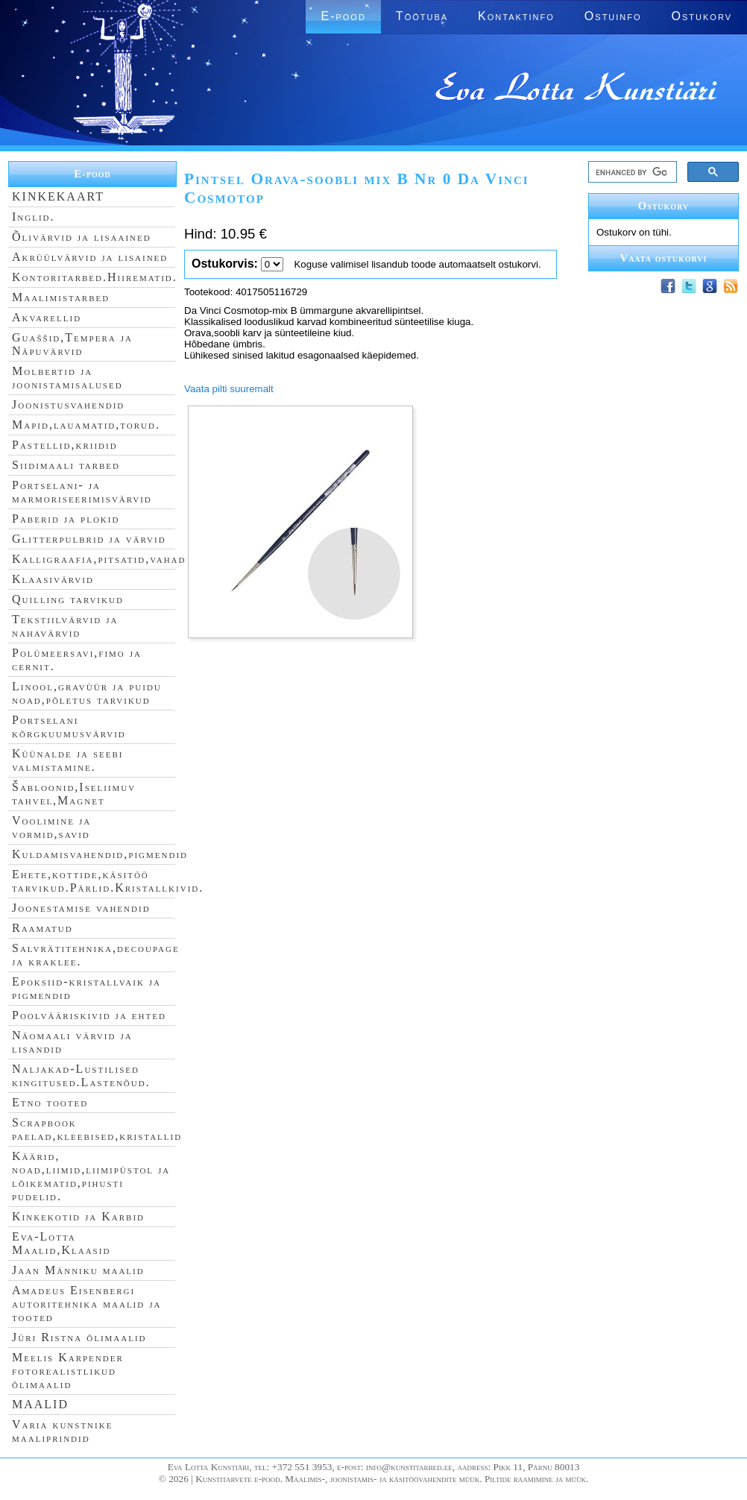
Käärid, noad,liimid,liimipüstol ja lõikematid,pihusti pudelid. (91, 1176)
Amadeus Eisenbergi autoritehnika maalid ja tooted (86, 1303)
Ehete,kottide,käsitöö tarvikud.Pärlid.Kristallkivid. (108, 881)
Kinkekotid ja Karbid (78, 1216)
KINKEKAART (58, 196)
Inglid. (33, 216)
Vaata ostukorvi (663, 258)
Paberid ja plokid (65, 518)
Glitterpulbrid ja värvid (89, 538)
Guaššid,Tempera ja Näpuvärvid (72, 344)
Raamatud (42, 927)
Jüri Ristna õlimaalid (79, 1337)
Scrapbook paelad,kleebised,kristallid (97, 1129)
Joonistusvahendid (68, 404)
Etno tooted (50, 1102)
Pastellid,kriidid (65, 444)
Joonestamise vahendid (81, 907)
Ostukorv (702, 16)
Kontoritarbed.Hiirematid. (94, 277)
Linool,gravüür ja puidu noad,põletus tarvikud (87, 693)
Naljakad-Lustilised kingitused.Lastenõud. (81, 1075)
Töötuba (422, 16)
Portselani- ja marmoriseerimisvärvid (82, 492)
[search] (631, 172)
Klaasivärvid (53, 579)
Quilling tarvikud (68, 599)
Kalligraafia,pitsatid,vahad (99, 558)
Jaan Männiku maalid (78, 1270)
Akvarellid (46, 317)
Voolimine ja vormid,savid (51, 827)
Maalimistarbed (61, 297)
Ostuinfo (613, 16)
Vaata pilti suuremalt (229, 388)
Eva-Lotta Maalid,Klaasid (61, 1243)
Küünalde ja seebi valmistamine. (68, 760)
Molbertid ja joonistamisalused (67, 378)
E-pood (343, 16)
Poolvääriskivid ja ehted (89, 1015)
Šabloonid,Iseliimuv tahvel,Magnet (74, 794)
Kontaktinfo (516, 16)
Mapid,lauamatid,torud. (86, 424)
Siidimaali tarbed (66, 464)
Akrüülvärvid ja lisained (90, 256)
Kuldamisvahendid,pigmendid (100, 854)
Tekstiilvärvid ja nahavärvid (65, 626)
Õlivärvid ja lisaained (81, 236)
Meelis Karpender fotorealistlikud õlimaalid (68, 1370)
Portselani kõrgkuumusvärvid (69, 726)
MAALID (40, 1404)
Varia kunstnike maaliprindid (62, 1431)
